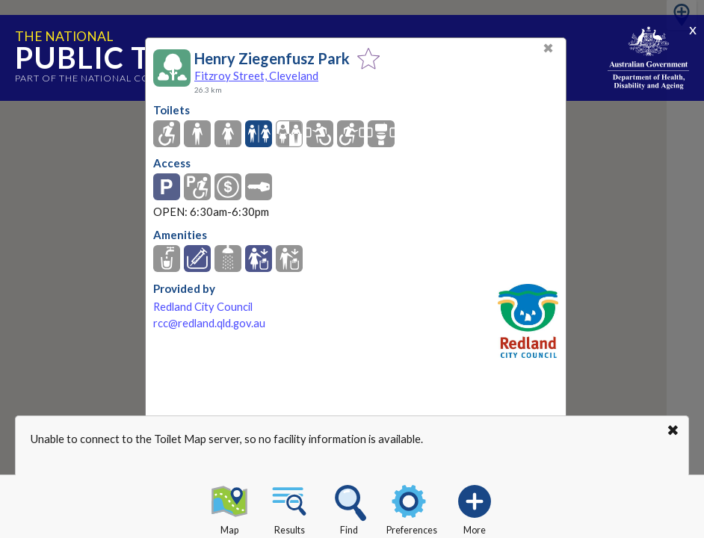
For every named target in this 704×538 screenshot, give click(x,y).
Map (229, 507)
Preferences (411, 507)
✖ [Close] (548, 48)
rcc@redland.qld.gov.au (209, 323)
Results (289, 507)
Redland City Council (203, 306)
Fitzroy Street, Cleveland (256, 75)
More (474, 507)
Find (349, 507)
